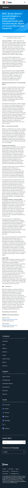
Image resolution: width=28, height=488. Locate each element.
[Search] (24, 2)
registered (12, 481)
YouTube (5, 416)
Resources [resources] (4, 394)
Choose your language (10, 448)
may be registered (21, 481)
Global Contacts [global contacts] (6, 358)
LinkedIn (5, 409)
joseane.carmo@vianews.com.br (10, 319)
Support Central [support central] (6, 376)
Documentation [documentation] (5, 387)
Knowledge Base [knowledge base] (6, 380)
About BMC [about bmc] (5, 341)
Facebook (5, 413)
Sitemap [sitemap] (4, 362)
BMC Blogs (6, 420)
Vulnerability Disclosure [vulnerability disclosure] (7, 383)
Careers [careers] (4, 355)
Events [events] (3, 344)
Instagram (5, 428)
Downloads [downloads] (5, 390)
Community (6, 405)
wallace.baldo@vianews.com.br (9, 325)
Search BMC (7, 438)
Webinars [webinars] (4, 348)
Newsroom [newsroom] (4, 365)
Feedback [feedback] (4, 351)
